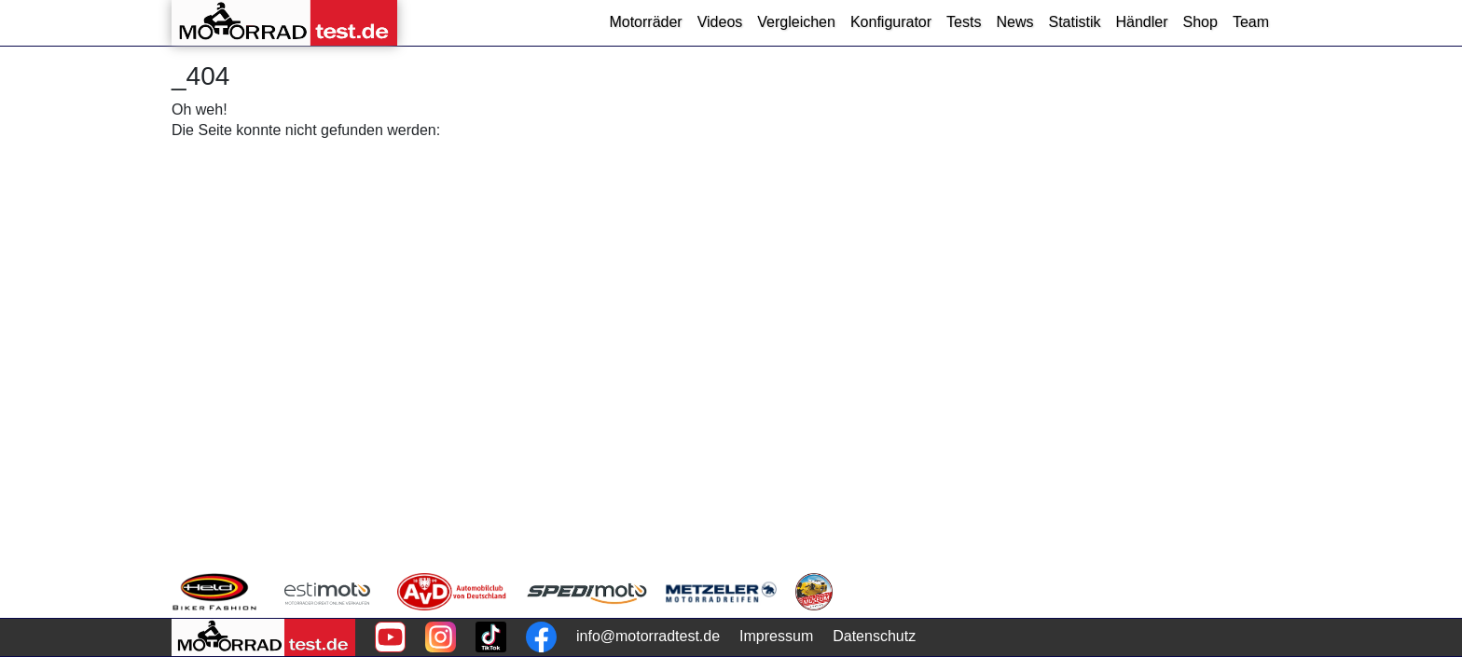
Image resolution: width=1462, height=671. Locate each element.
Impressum (776, 636)
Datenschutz (874, 636)
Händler (1141, 22)
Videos (720, 22)
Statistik (1074, 22)
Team (1251, 22)
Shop (1200, 22)
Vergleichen (796, 22)
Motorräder (645, 22)
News (1014, 22)
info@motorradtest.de (648, 636)
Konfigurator (890, 22)
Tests (963, 22)
